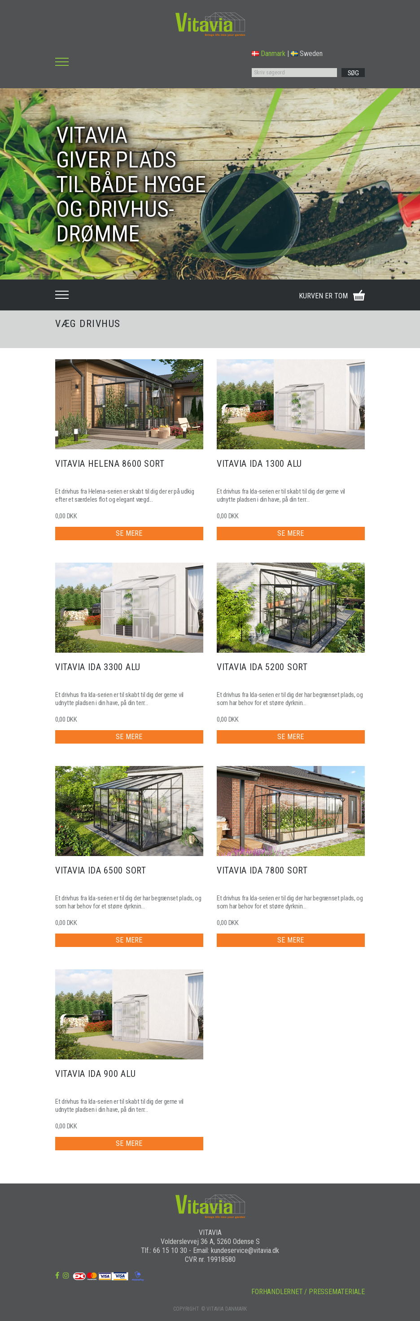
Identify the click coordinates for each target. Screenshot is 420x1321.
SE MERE (129, 533)
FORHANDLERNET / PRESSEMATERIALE (308, 1291)
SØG (353, 73)
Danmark (268, 53)
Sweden (307, 53)
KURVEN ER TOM (323, 296)
